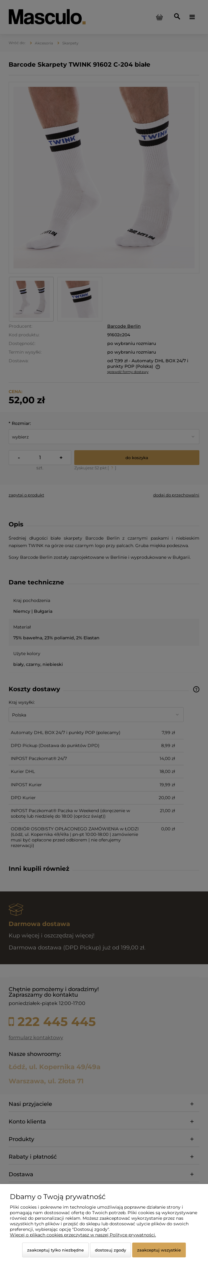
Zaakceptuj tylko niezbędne (55, 1250)
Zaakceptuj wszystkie (159, 1250)
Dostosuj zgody (110, 1250)
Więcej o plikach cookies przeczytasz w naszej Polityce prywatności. (83, 1235)
